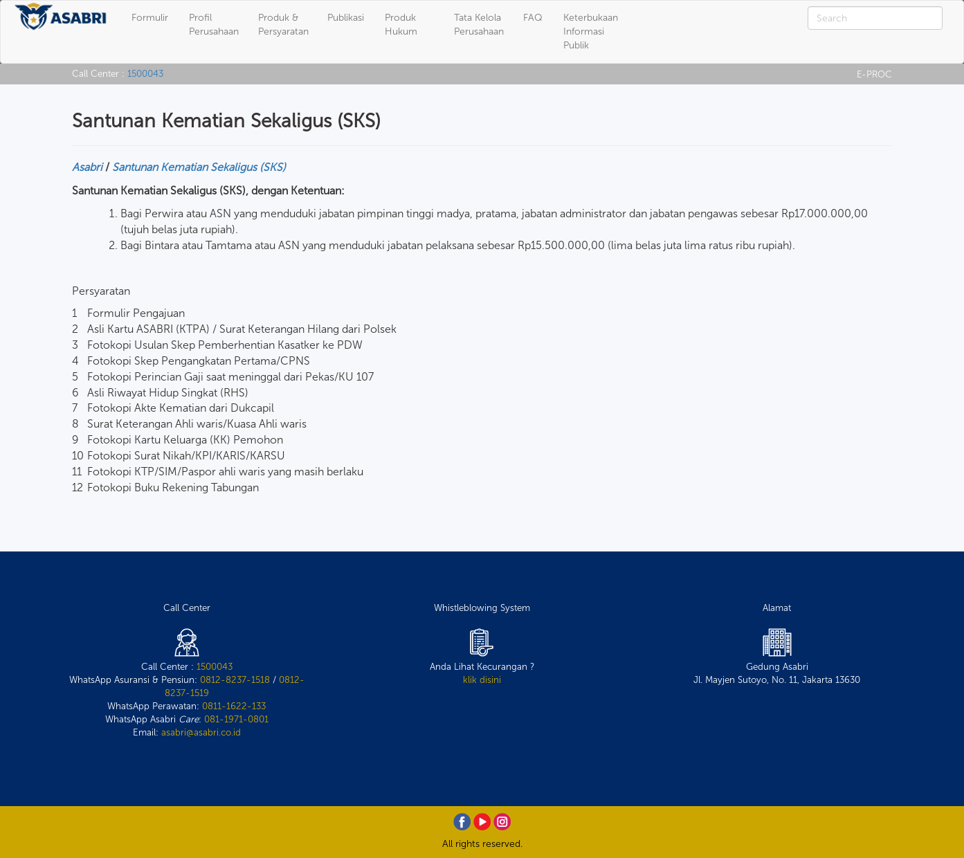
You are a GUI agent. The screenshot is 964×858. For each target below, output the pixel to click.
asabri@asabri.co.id (201, 732)
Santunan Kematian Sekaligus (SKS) (199, 167)
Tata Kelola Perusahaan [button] (479, 24)
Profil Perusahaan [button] (214, 24)
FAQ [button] (533, 18)
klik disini (482, 679)
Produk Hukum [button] (401, 24)
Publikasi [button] (345, 18)
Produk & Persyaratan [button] (283, 24)
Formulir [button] (149, 18)
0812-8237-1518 (235, 679)
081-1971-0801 (236, 718)
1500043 (145, 73)
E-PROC (874, 74)
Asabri (87, 167)
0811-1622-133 (234, 705)
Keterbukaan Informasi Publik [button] (590, 31)
